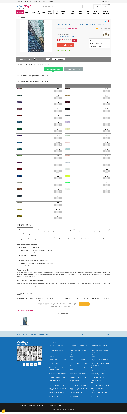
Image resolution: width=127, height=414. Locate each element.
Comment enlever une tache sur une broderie (99, 393)
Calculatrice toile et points (56, 350)
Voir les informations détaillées (66, 36)
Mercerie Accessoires (106, 12)
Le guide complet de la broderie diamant (78, 368)
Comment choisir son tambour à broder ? (99, 360)
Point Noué (56, 12)
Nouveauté (20, 12)
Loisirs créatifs (87, 12)
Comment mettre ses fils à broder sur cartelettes (100, 364)
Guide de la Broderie (96, 396)
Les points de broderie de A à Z (78, 392)
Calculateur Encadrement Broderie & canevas (58, 355)
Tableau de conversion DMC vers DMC (78, 364)
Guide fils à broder (54, 396)
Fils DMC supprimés (96, 380)
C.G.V (59, 405)
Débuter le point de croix (97, 377)
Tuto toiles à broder (54, 363)
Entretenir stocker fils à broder (78, 377)
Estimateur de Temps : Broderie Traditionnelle (99, 351)
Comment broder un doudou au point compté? (78, 389)
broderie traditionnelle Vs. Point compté (99, 389)
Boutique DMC (34, 1)
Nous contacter (42, 405)
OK (108, 334)
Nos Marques (42, 1)
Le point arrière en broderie (56, 385)
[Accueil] (18, 17)
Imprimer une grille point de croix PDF (58, 346)
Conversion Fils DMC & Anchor (99, 345)
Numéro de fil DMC (72, 69)
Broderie (27, 12)
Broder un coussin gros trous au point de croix (57, 389)
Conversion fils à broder (76, 348)
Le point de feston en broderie (78, 385)
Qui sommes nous (32, 405)
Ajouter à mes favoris (104, 28)
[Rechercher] (84, 6)
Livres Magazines (96, 12)
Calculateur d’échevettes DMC (99, 348)
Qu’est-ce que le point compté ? (78, 373)
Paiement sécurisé (52, 405)
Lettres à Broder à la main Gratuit (79, 345)
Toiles (43, 12)
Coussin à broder (63, 12)
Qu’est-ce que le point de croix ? (57, 373)
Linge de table (80, 12)
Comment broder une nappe (98, 368)
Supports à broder (72, 12)
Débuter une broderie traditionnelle (75, 381)
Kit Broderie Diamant (23, 1)
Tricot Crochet (50, 12)
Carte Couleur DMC (52, 69)
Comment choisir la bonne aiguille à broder (58, 360)
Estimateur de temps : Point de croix (78, 351)
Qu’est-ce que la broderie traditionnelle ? (97, 374)
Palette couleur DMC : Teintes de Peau (78, 355)
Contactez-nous (105, 1)
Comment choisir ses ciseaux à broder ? (78, 360)
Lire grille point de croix (55, 380)
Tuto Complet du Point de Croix (99, 370)
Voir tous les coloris (65, 45)
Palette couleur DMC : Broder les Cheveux (99, 355)
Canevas (33, 12)
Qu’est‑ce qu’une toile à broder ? (57, 377)
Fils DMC (38, 12)
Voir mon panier (59, 59)
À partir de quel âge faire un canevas (56, 393)
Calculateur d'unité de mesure (99, 383)
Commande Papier (52, 1)
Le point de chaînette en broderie (100, 385)
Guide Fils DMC (74, 396)
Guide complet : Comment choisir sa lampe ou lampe (58, 368)
